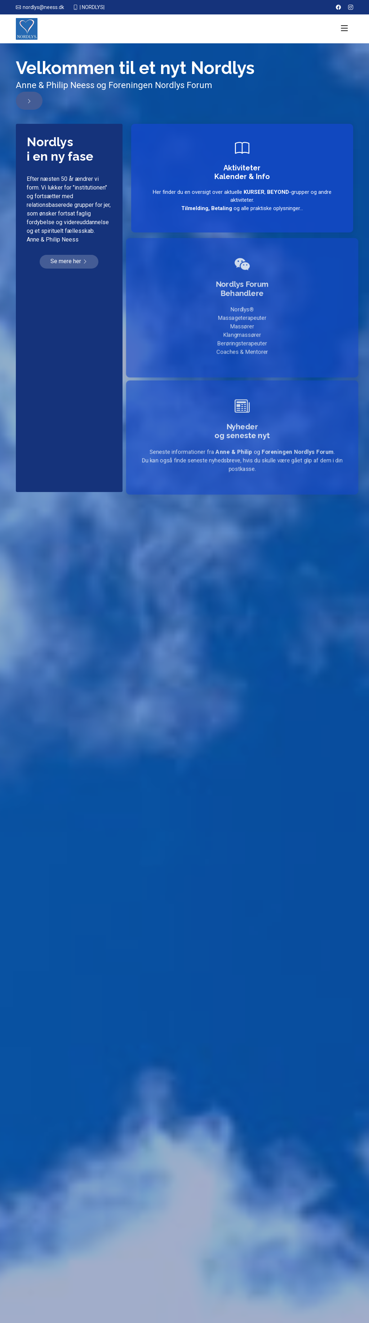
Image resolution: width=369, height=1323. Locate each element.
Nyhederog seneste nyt (242, 430)
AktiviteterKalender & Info (242, 172)
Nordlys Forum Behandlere (242, 285)
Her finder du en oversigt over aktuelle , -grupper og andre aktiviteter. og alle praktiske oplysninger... (242, 200)
